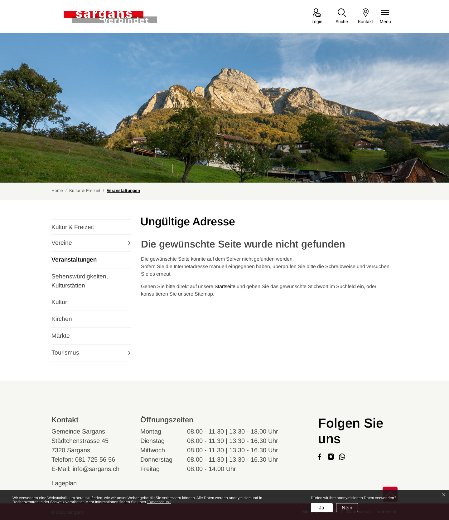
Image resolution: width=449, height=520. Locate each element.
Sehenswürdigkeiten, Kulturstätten (79, 281)
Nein (347, 507)
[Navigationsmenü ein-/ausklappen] (385, 16)
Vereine (61, 242)
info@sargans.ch (96, 468)
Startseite (225, 286)
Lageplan (70, 483)
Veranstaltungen (74, 262)
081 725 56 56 (95, 459)
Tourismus (65, 352)
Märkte (60, 335)
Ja (321, 507)
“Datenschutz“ (159, 502)
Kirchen (61, 319)
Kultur (59, 302)
